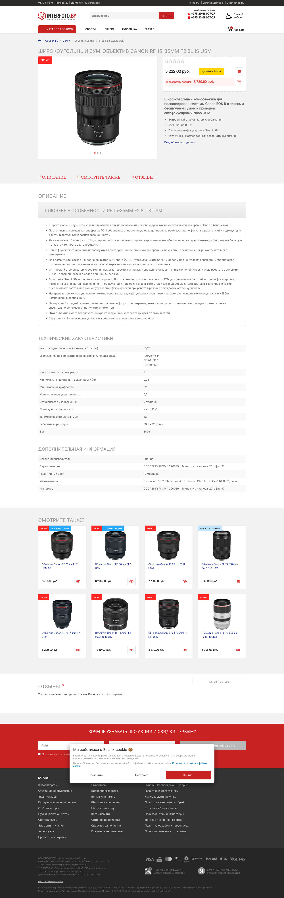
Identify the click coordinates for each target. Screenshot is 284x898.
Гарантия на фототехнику (161, 790)
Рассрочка (129, 29)
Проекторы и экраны (52, 837)
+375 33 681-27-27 (201, 17)
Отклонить (96, 775)
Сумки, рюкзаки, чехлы (53, 814)
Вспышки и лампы (103, 796)
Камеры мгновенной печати (57, 802)
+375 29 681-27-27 (201, 13)
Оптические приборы (105, 819)
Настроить (142, 775)
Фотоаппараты (47, 785)
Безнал (149, 29)
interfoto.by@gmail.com (85, 2)
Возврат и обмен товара (161, 808)
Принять (188, 775)
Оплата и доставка (213, 2)
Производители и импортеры (164, 814)
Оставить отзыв (219, 681)
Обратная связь (235, 2)
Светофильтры (48, 819)
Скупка (109, 29)
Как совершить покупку (160, 796)
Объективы (98, 785)
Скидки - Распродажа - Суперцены (168, 785)
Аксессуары (46, 831)
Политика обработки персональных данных (168, 825)
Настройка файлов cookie (50, 881)
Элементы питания (51, 825)
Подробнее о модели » (179, 142)
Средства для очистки (106, 825)
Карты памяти (100, 814)
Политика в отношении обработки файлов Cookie (168, 802)
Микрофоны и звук (103, 808)
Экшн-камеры (47, 796)
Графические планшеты (107, 831)
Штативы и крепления (105, 802)
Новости (89, 29)
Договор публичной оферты (163, 819)
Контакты (194, 2)
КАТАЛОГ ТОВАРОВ (60, 29)
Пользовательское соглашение (166, 831)
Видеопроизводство (104, 790)
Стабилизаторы (48, 808)
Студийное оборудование (55, 790)
